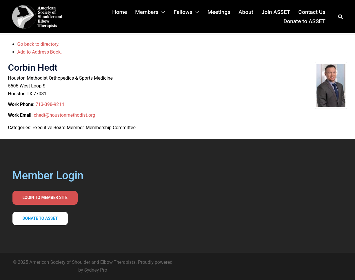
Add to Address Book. (39, 52)
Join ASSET (275, 12)
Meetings (218, 12)
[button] (340, 17)
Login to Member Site (45, 197)
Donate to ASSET (304, 21)
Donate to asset (40, 218)
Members (147, 12)
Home (119, 12)
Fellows (183, 12)
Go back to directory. (38, 44)
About (246, 12)
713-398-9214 (49, 104)
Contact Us (311, 12)
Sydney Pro (95, 270)
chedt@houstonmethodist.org (64, 115)
